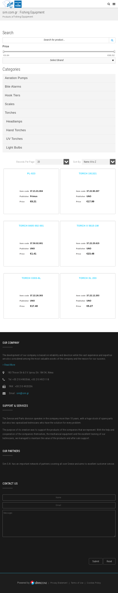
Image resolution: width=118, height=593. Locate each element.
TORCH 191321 (88, 173)
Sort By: (77, 162)
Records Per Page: (25, 162)
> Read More (9, 364)
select (113, 60)
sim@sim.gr (23, 393)
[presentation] (28, 546)
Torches (10, 112)
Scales (9, 104)
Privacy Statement (59, 583)
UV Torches (14, 138)
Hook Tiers (12, 95)
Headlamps (14, 121)
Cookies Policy (94, 583)
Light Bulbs (14, 147)
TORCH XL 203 (87, 278)
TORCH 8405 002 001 (31, 225)
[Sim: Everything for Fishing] (12, 4)
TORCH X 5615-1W (88, 225)
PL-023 (31, 173)
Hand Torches (16, 130)
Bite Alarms (13, 86)
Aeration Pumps (16, 78)
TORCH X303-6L (31, 278)
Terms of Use (77, 583)
